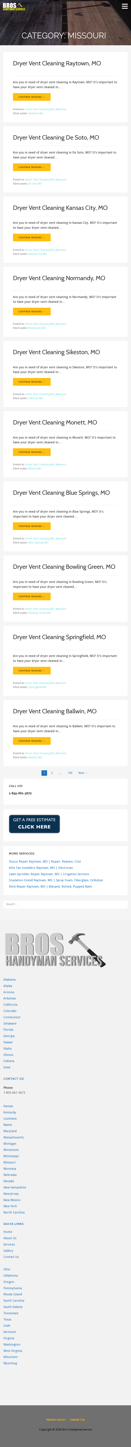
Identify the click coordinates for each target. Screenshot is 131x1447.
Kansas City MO (37, 254)
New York (10, 1206)
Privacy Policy (56, 1419)
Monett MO (34, 468)
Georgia (8, 1036)
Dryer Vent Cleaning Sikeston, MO (56, 352)
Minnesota (10, 1150)
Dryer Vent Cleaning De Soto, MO (56, 137)
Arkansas (9, 998)
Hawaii (8, 1042)
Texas (7, 1319)
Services (9, 1244)
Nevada (8, 1181)
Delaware (10, 1023)
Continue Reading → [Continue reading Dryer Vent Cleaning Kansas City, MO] (31, 237)
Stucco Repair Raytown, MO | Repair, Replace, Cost (45, 861)
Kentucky (9, 1112)
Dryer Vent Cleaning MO (39, 109)
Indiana (8, 1061)
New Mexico (11, 1200)
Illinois (8, 1055)
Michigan (9, 1143)
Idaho (7, 1048)
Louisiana (10, 1118)
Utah (6, 1325)
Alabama (9, 979)
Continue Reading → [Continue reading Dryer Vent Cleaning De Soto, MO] (31, 167)
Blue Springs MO (38, 542)
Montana (9, 1168)
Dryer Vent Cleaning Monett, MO (55, 422)
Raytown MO (35, 113)
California (10, 1004)
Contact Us (11, 1257)
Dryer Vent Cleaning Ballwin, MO (55, 711)
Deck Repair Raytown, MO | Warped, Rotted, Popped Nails (50, 886)
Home (7, 1232)
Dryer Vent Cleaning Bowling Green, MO (64, 566)
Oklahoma (10, 1275)
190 (70, 773)
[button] (126, 6)
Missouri (61, 109)
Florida (8, 1029)
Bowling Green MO (39, 613)
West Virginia (12, 1351)
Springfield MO (37, 687)
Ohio (6, 1269)
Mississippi (11, 1156)
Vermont (9, 1332)
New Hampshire (14, 1187)
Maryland (10, 1131)
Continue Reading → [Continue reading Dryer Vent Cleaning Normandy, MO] (31, 311)
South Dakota (12, 1307)
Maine (7, 1125)
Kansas (8, 1106)
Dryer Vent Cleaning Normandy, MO (59, 278)
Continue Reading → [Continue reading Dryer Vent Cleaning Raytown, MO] (31, 96)
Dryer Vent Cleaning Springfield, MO (59, 637)
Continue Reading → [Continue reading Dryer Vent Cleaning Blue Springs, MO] (31, 526)
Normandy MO (37, 328)
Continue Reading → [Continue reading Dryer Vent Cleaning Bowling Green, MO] (31, 596)
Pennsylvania (12, 1288)
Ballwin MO (35, 757)
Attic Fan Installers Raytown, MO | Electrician (41, 868)
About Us (9, 1238)
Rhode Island (12, 1294)
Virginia (8, 1338)
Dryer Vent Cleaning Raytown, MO (57, 63)
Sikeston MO (35, 398)
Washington (11, 1344)
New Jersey (11, 1193)
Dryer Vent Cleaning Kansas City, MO (60, 207)
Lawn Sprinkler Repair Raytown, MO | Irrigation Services (49, 874)
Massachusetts (13, 1137)
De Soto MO (35, 183)
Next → (83, 773)
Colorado (10, 1011)
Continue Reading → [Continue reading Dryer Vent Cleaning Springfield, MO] (31, 670)
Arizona (8, 992)
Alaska (7, 986)
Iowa (6, 1067)
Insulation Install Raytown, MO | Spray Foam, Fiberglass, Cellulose (56, 880)
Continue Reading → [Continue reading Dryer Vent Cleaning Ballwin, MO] (31, 740)
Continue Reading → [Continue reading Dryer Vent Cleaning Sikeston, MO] (31, 381)
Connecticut (11, 1017)
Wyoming (10, 1363)
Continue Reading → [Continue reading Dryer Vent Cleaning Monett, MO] (31, 452)
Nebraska (10, 1175)
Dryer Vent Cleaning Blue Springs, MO (61, 492)
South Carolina (13, 1300)
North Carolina (14, 1212)
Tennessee (10, 1313)
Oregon (8, 1282)
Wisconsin (10, 1357)
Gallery (8, 1250)
